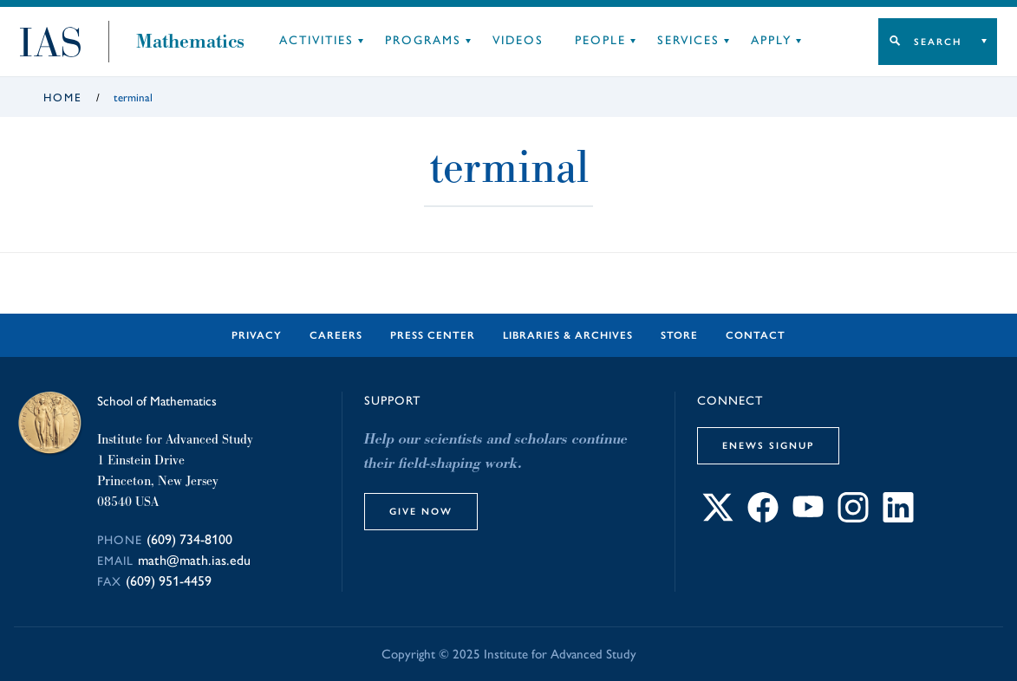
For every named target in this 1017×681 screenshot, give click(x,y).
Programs (423, 40)
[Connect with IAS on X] (718, 517)
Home (62, 97)
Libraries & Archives (568, 335)
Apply (771, 40)
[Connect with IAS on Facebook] (763, 517)
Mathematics (190, 42)
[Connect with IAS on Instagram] (853, 517)
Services (688, 40)
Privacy (256, 335)
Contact (756, 335)
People (600, 40)
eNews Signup (768, 445)
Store (679, 335)
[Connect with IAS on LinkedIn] (898, 517)
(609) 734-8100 (189, 539)
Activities (316, 40)
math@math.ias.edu (194, 560)
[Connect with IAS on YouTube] (808, 517)
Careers (336, 335)
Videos (518, 40)
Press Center (432, 335)
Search (938, 42)
